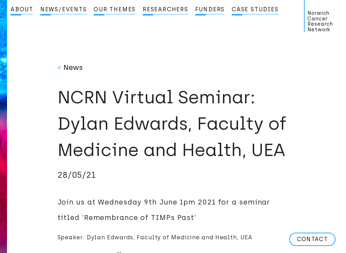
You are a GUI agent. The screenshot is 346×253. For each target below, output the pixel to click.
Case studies (255, 9)
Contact (312, 239)
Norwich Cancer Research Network (320, 21)
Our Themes (115, 9)
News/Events (63, 9)
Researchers (165, 9)
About (22, 9)
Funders (210, 9)
